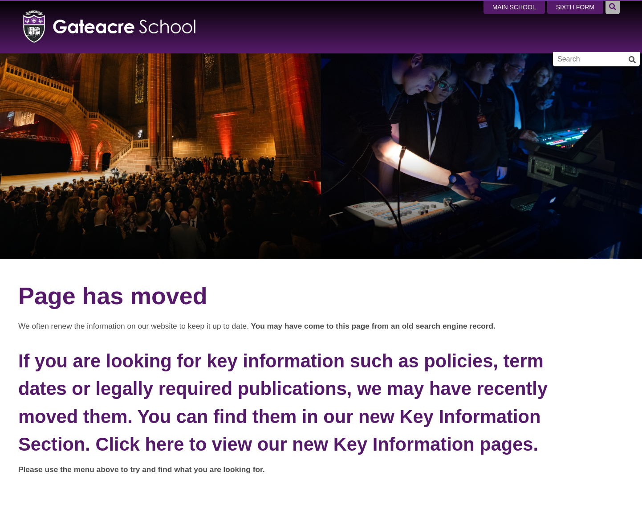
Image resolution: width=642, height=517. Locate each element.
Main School (514, 7)
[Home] (109, 26)
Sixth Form (575, 7)
